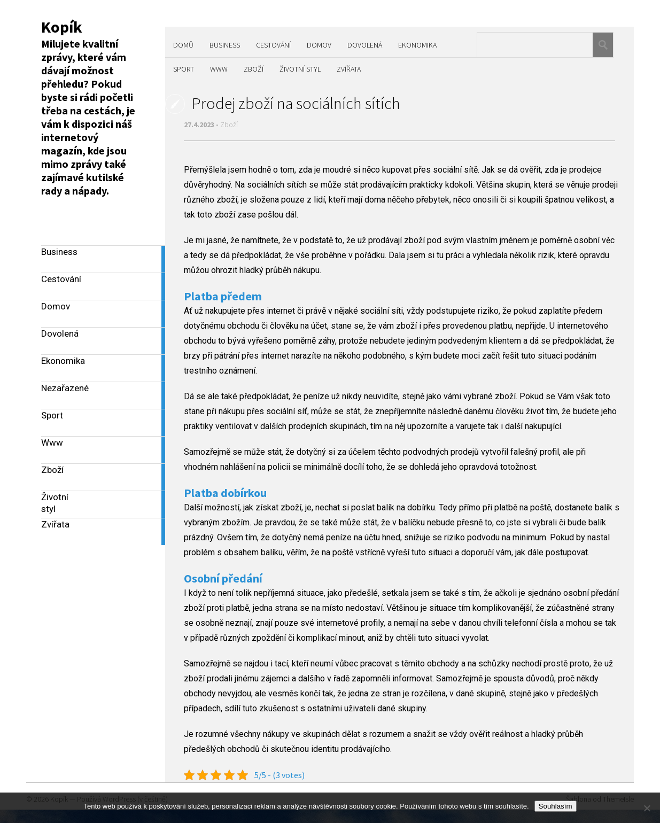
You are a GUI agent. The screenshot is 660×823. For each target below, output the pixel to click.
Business (224, 45)
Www (219, 69)
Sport (183, 69)
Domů (183, 45)
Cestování (273, 45)
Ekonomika (417, 45)
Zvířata (349, 69)
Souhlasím (555, 806)
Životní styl (300, 69)
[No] (646, 808)
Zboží (253, 69)
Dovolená (364, 45)
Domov (319, 45)
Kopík (61, 27)
